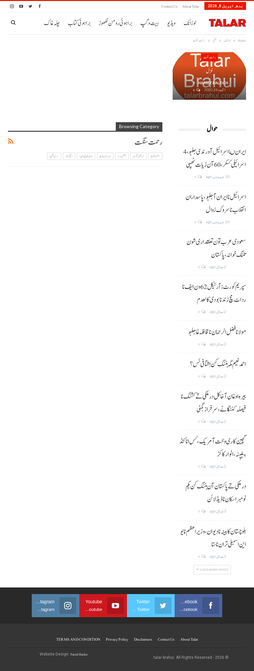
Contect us (169, 6)
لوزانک (190, 23)
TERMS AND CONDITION (78, 639)
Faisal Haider (79, 654)
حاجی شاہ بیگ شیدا (86, 156)
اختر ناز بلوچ (155, 156)
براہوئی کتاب (79, 23)
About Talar (190, 6)
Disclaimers (143, 639)
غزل (209, 71)
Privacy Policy (117, 639)
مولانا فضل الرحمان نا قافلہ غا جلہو (217, 332)
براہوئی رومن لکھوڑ (115, 23)
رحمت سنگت (209, 57)
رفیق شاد (68, 156)
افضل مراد (122, 156)
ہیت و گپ (149, 23)
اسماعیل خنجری (138, 156)
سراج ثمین (54, 156)
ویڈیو (171, 23)
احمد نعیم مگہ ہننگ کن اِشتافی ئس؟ (218, 364)
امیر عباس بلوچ (105, 156)
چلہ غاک (52, 23)
